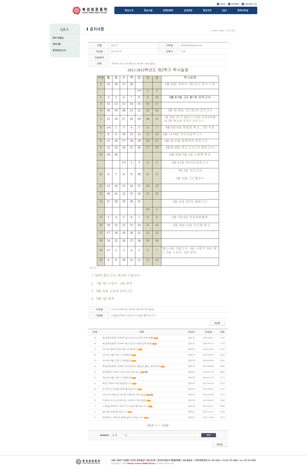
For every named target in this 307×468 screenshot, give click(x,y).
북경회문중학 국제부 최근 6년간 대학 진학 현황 (127, 343)
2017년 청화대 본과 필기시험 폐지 (120, 349)
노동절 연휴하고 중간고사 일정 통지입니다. (133, 315)
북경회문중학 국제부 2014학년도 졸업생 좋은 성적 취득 (131, 366)
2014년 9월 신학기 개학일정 (116, 360)
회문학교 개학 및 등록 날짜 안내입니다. (123, 417)
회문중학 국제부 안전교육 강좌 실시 (121, 372)
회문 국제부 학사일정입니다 (117, 383)
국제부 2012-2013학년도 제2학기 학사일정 (124, 400)
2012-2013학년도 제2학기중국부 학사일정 (132, 309)
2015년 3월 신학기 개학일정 (116, 354)
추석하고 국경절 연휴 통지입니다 (119, 389)
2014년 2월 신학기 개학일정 (116, 377)
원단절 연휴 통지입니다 (114, 411)
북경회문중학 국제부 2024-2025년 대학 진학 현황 (127, 337)
